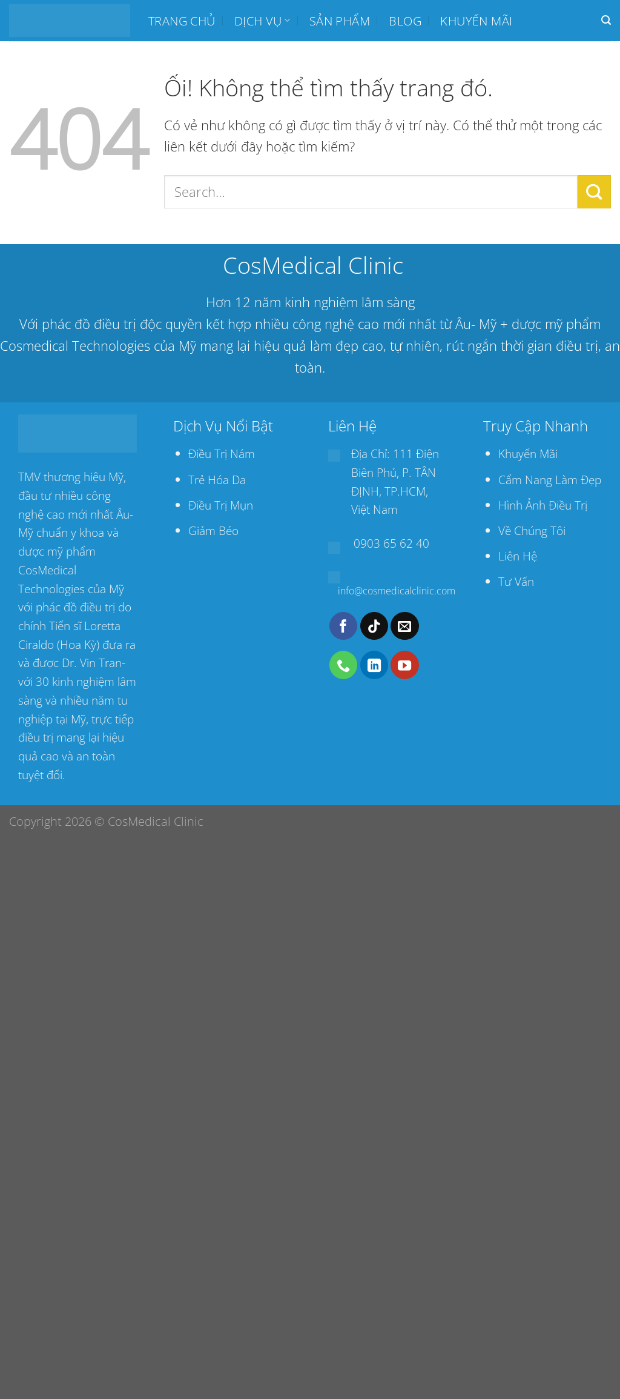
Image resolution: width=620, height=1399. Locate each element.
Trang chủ (182, 20)
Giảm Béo (213, 530)
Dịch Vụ (262, 20)
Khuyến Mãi (528, 453)
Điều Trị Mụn (220, 505)
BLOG (405, 20)
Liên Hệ (517, 556)
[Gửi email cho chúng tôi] (404, 626)
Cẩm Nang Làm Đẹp (549, 479)
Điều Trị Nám (221, 453)
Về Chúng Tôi (532, 530)
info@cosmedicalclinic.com (396, 590)
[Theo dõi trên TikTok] (374, 626)
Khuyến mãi (476, 20)
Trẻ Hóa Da (217, 479)
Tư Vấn (516, 581)
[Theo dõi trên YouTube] (404, 665)
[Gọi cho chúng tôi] (343, 665)
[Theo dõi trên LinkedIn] (374, 665)
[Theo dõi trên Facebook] (343, 626)
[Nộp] (594, 191)
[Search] (606, 20)
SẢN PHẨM (339, 20)
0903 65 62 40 (391, 543)
